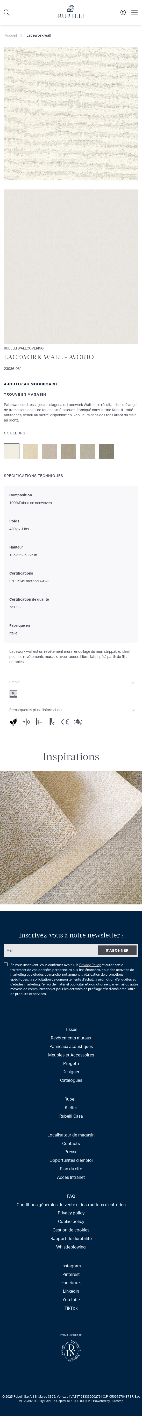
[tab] (72, 687)
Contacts (71, 1143)
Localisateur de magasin (71, 1135)
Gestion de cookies (71, 1230)
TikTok (71, 1308)
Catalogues (71, 1080)
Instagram (71, 1265)
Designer (71, 1071)
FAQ (71, 1196)
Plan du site (71, 1168)
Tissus (71, 1029)
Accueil (11, 35)
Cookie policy (71, 1221)
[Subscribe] (117, 950)
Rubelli (71, 1099)
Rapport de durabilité (71, 1238)
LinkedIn (71, 1291)
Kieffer (71, 1107)
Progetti (71, 1063)
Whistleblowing (71, 1247)
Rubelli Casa (71, 1116)
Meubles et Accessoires (71, 1055)
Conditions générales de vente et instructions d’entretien (71, 1204)
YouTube (71, 1299)
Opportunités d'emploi (71, 1160)
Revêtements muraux (71, 1038)
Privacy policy (71, 1213)
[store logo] (71, 17)
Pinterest (71, 1274)
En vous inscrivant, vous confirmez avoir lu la (71, 979)
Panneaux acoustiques (71, 1046)
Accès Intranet (71, 1177)
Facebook (71, 1282)
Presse (71, 1151)
